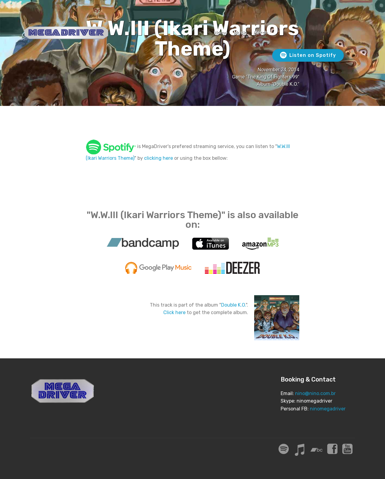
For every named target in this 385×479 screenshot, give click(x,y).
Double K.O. (233, 305)
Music (240, 33)
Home (220, 33)
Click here (174, 312)
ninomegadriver (328, 409)
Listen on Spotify (308, 55)
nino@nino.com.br (315, 393)
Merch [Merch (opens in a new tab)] (260, 33)
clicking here (158, 158)
